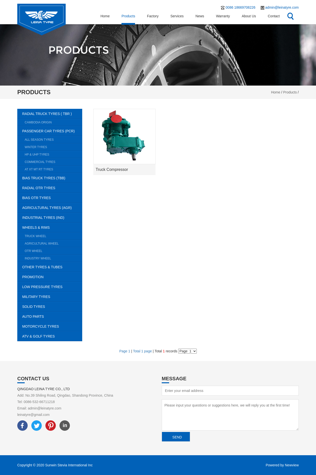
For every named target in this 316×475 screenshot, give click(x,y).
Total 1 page (142, 351)
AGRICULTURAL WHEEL (53, 243)
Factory (152, 16)
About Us (249, 16)
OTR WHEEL (53, 251)
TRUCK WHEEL (53, 236)
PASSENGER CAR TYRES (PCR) (52, 131)
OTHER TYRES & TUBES (52, 267)
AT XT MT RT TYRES (53, 169)
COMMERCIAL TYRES (53, 161)
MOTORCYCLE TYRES (52, 326)
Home (105, 16)
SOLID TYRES (52, 306)
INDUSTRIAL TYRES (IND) (52, 217)
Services (177, 16)
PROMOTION (52, 277)
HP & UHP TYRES (53, 154)
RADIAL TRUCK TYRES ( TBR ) (52, 113)
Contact (274, 16)
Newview (292, 465)
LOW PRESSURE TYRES (52, 287)
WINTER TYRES (53, 147)
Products (128, 16)
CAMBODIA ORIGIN (53, 122)
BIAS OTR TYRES (52, 198)
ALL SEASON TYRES (53, 139)
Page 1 (125, 351)
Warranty (223, 16)
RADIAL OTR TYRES (52, 188)
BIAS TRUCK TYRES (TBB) (52, 178)
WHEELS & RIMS (52, 227)
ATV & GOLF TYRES (52, 336)
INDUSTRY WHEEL (53, 258)
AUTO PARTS (52, 316)
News (200, 16)
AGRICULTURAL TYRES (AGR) (52, 207)
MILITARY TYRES (52, 296)
